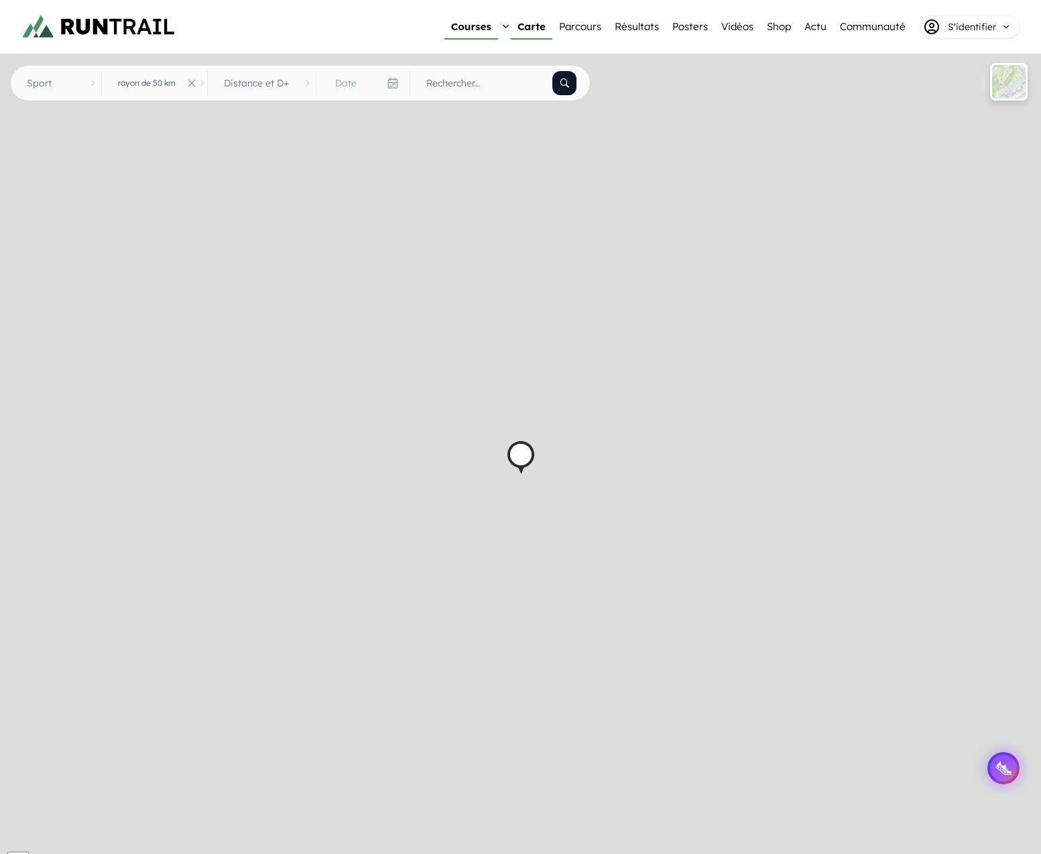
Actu (815, 26)
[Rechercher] (564, 83)
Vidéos (737, 26)
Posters (690, 26)
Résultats (637, 26)
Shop (779, 26)
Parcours (580, 26)
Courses (471, 26)
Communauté (873, 26)
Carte (531, 26)
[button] (520, 457)
